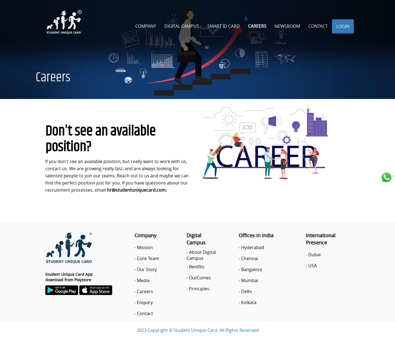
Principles (199, 289)
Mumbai (249, 280)
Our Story (147, 269)
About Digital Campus (201, 255)
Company (145, 26)
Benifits (196, 267)
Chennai (249, 258)
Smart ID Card (223, 26)
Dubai (314, 255)
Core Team (148, 258)
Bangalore (251, 269)
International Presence (320, 239)
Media (143, 280)
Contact (318, 26)
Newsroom (287, 26)
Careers (257, 26)
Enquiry (145, 302)
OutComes (200, 278)
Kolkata (248, 302)
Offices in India (256, 235)
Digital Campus (181, 26)
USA (312, 266)
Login (342, 26)
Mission (145, 247)
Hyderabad (252, 247)
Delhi (246, 291)
